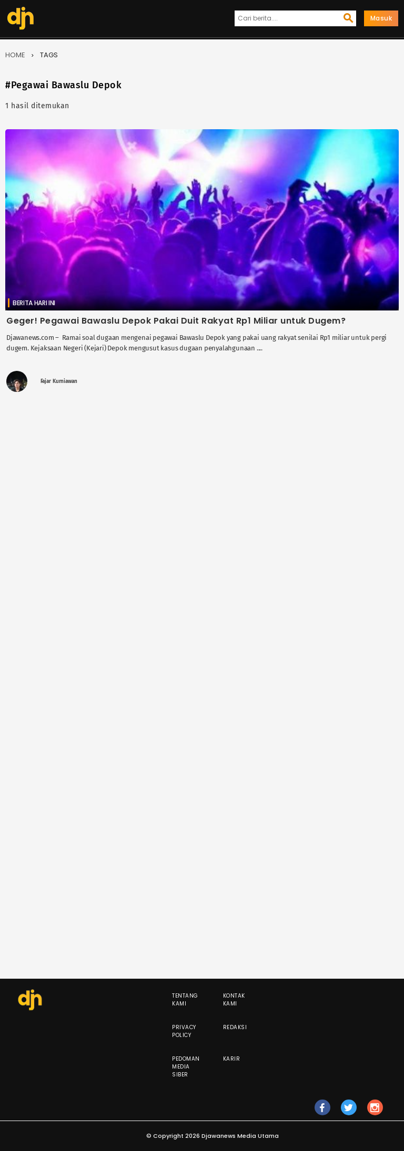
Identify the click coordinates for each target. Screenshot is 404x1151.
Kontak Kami (234, 1000)
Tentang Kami (185, 1000)
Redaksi (235, 1027)
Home (15, 55)
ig (375, 1112)
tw (349, 1112)
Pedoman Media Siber (186, 1067)
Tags (49, 55)
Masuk (381, 18)
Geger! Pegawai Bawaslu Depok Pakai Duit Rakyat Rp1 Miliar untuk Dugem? (176, 321)
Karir (231, 1059)
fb (322, 1112)
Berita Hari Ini (34, 302)
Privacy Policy (184, 1031)
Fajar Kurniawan (59, 381)
